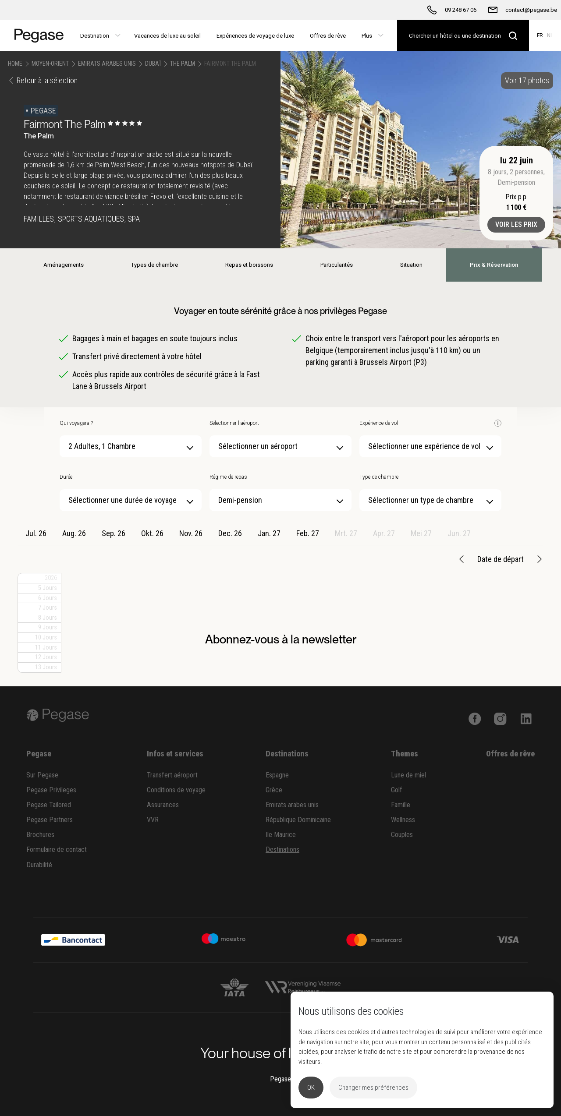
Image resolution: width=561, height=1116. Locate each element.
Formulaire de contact (56, 849)
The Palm (182, 63)
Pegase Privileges (51, 790)
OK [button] (311, 1087)
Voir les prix (516, 224)
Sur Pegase (42, 775)
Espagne (277, 775)
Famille (400, 805)
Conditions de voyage (176, 790)
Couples (402, 834)
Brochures (40, 834)
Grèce (274, 790)
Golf (396, 790)
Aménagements (63, 264)
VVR (153, 820)
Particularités (336, 264)
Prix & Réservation (494, 264)
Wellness (403, 820)
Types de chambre (154, 264)
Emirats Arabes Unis (107, 63)
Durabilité (39, 865)
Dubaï (153, 63)
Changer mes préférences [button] (373, 1087)
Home (15, 63)
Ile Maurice (281, 834)
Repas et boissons (249, 264)
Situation (411, 264)
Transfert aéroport (172, 775)
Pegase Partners (49, 820)
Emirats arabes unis (292, 805)
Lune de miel (408, 775)
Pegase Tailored (48, 805)
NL (550, 35)
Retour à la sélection (43, 80)
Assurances (163, 805)
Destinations (282, 849)
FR (540, 35)
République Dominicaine (298, 820)
